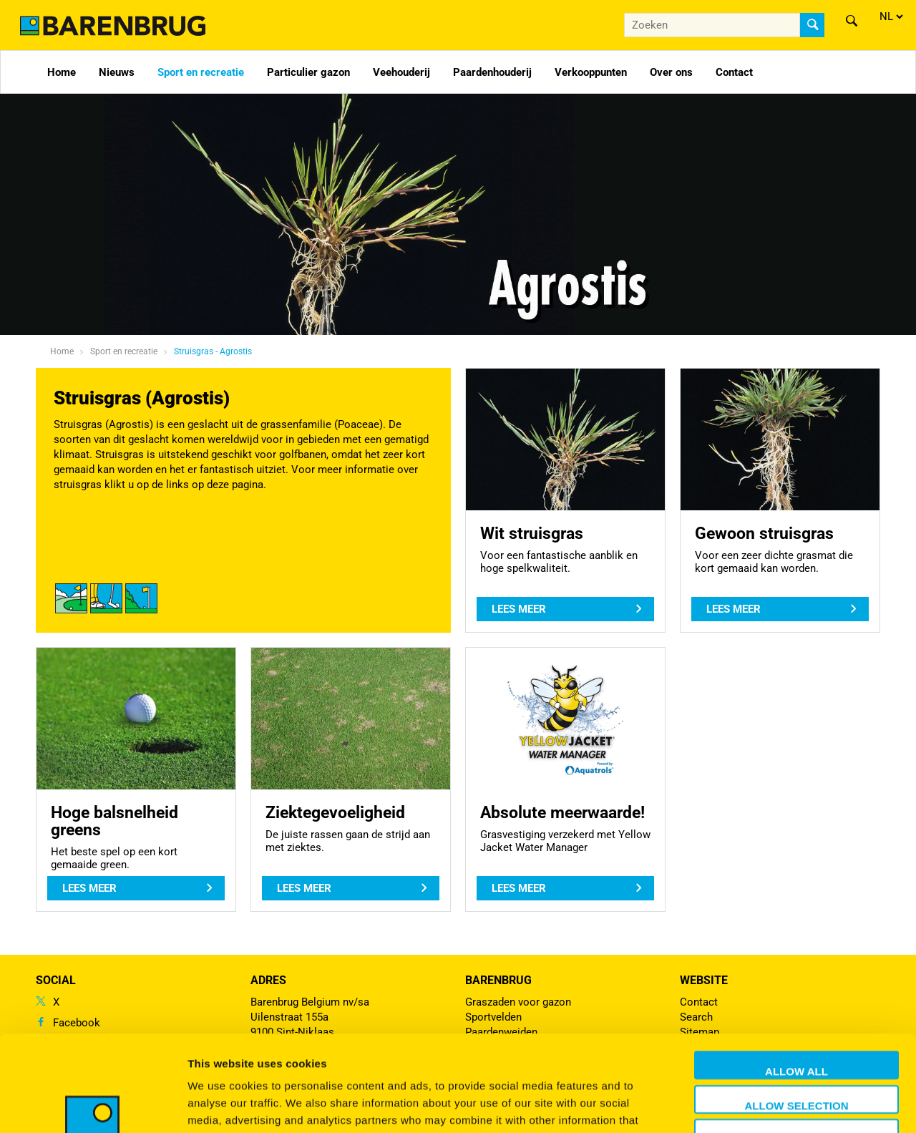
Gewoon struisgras (764, 533)
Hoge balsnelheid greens (114, 821)
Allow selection (797, 1015)
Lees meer (519, 609)
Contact (734, 72)
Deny (796, 1049)
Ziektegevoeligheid (335, 812)
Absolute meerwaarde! (562, 812)
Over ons (671, 72)
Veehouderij (401, 72)
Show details (751, 1105)
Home (61, 72)
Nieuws (117, 72)
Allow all (796, 981)
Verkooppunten (591, 72)
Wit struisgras (531, 533)
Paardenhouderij (492, 72)
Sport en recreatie (200, 72)
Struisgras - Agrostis (213, 351)
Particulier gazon (308, 72)
